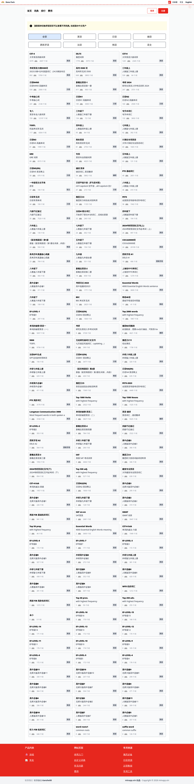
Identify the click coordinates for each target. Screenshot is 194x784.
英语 (79, 36)
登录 (152, 10)
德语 (149, 36)
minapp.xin (164, 780)
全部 (44, 36)
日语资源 (127, 760)
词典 (36, 10)
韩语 (114, 44)
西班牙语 (44, 44)
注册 (163, 10)
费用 (50, 10)
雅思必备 (127, 754)
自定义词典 (79, 760)
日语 (114, 36)
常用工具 (127, 771)
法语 (79, 44)
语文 (149, 44)
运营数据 (127, 765)
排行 (43, 10)
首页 (29, 10)
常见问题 (78, 765)
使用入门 (78, 754)
